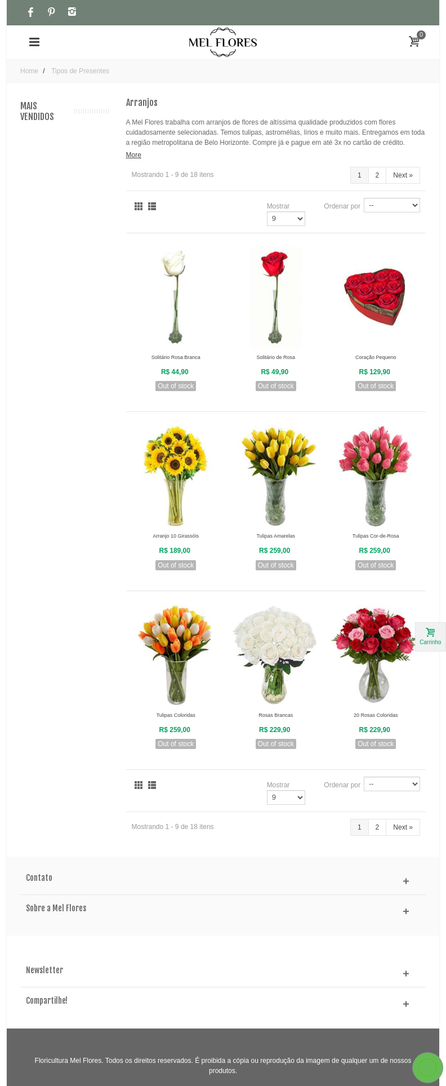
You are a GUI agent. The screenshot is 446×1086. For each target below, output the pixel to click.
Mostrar (278, 206)
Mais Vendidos (37, 111)
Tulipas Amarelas (275, 536)
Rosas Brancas (275, 715)
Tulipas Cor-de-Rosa (376, 536)
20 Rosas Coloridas (376, 715)
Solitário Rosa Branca (175, 357)
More (133, 155)
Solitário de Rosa (275, 357)
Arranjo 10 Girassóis (176, 536)
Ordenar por (342, 206)
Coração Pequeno (375, 357)
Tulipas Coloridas (176, 715)
